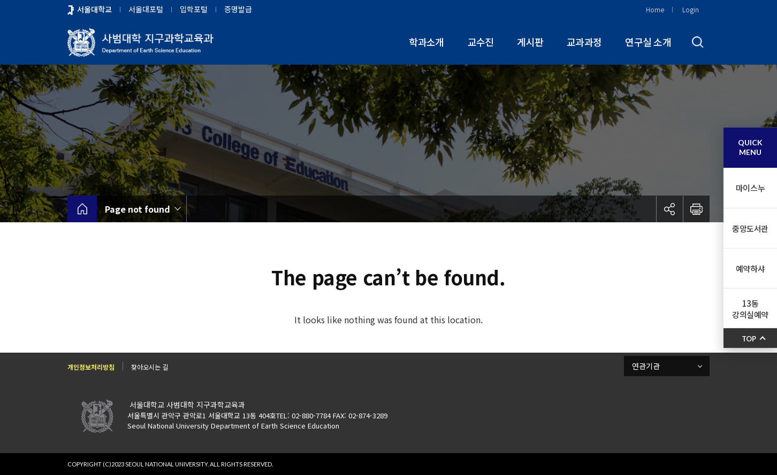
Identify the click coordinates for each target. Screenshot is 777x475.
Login (690, 9)
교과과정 (584, 42)
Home (655, 9)
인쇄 (696, 209)
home (82, 209)
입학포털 (194, 9)
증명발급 (238, 9)
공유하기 (669, 209)
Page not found (137, 209)
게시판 (530, 42)
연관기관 (646, 366)
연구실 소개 (648, 42)
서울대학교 (94, 9)
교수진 (481, 42)
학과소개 (426, 42)
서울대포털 (145, 9)
